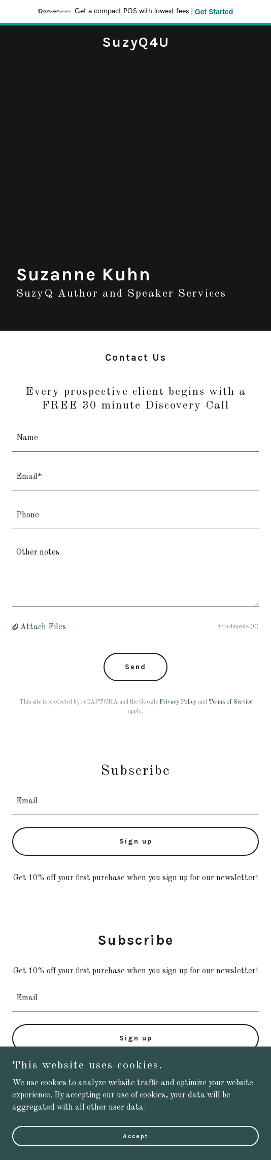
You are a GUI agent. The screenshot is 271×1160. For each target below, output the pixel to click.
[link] (136, 45)
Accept (135, 1135)
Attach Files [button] (43, 627)
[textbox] (135, 438)
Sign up (135, 841)
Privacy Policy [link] (177, 702)
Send (135, 666)
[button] (16, 627)
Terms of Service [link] (230, 702)
